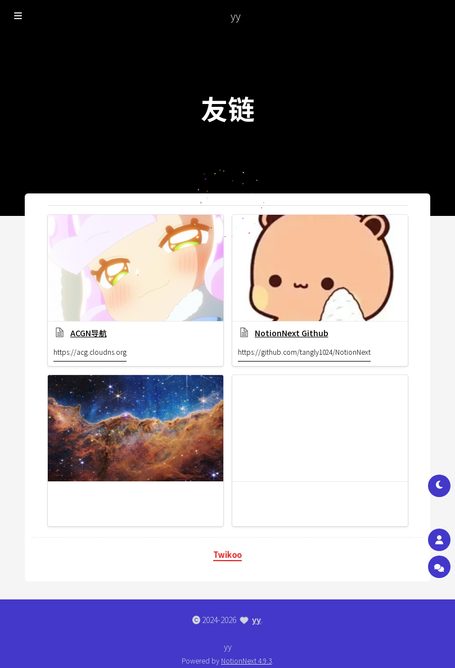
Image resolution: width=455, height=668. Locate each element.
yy (256, 619)
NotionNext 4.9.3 (246, 660)
